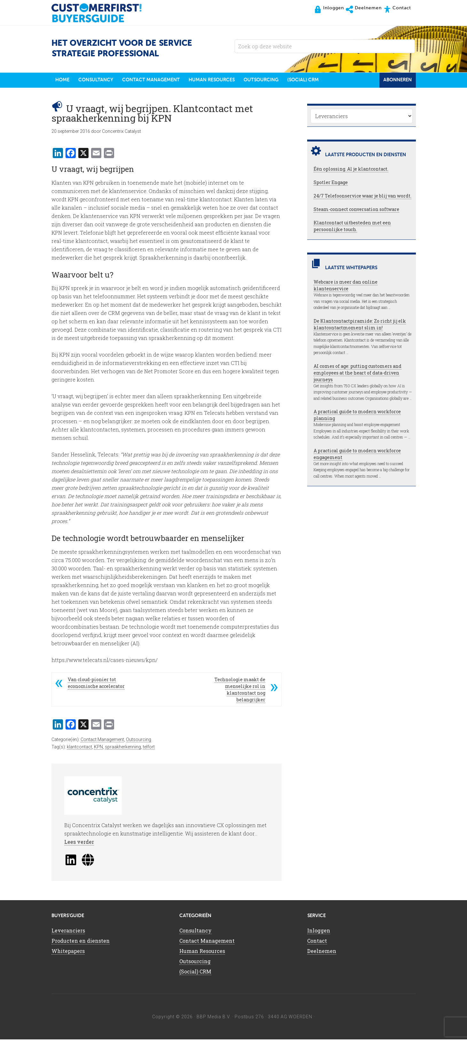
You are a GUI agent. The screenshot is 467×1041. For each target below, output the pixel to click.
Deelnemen (321, 952)
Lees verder (79, 843)
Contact (317, 942)
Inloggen (318, 932)
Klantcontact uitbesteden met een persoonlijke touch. (352, 227)
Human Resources (202, 952)
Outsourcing (138, 741)
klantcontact (79, 748)
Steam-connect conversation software (356, 211)
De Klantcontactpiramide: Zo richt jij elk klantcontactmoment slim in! (360, 325)
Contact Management (102, 741)
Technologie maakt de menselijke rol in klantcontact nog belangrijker (239, 691)
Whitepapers (68, 952)
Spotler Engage (331, 184)
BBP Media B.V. (214, 1018)
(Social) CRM (195, 973)
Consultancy (195, 932)
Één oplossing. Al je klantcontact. (351, 170)
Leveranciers (68, 932)
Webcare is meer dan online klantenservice (345, 286)
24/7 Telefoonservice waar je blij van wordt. (362, 197)
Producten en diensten (80, 942)
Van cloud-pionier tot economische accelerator (96, 684)
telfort (149, 748)
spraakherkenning (123, 748)
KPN (98, 748)
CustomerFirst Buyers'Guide (102, 12)
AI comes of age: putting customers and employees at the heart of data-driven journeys (357, 374)
